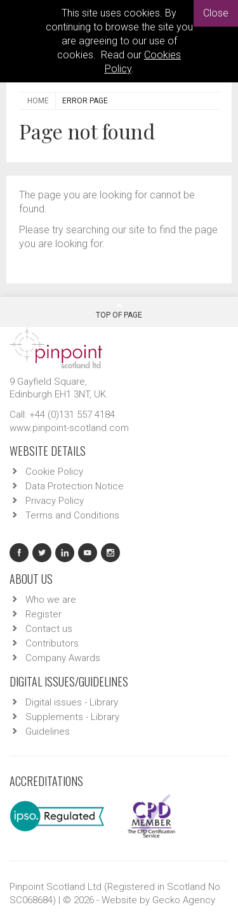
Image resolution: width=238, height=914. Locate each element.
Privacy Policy (54, 500)
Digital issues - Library (71, 702)
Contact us (48, 628)
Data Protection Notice (74, 486)
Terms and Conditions (72, 515)
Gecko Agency (183, 900)
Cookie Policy (54, 471)
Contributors (52, 643)
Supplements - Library (72, 717)
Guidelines (47, 731)
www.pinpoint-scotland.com (69, 428)
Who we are (50, 599)
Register (43, 614)
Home (38, 100)
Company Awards (62, 658)
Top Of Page (119, 310)
